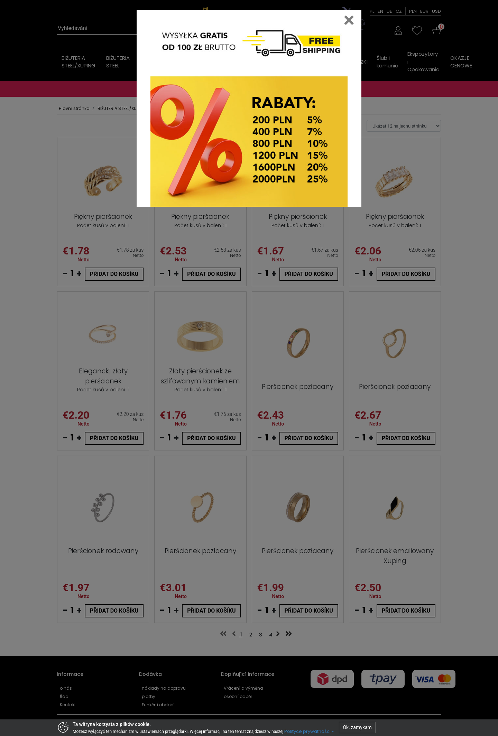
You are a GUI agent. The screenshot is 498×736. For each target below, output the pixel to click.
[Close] (349, 20)
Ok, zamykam (357, 727)
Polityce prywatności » (309, 731)
